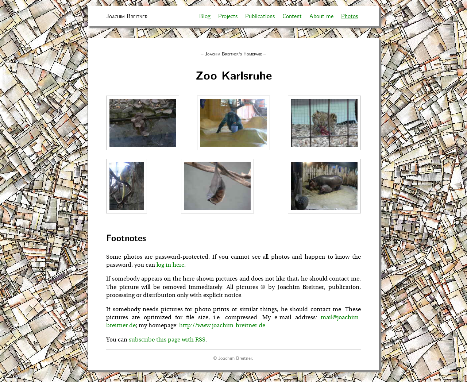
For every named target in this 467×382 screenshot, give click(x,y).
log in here (170, 265)
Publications (260, 16)
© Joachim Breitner (232, 357)
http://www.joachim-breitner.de (222, 325)
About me (321, 16)
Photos (349, 16)
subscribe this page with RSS (167, 339)
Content (292, 16)
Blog (205, 16)
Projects (228, 16)
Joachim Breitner (126, 16)
